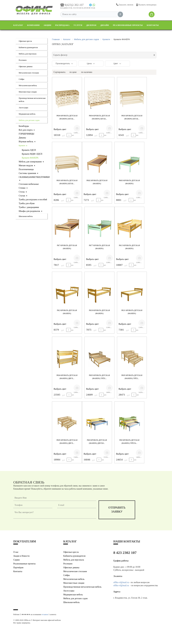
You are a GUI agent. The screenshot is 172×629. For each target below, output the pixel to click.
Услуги (77, 25)
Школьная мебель (26, 216)
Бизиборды (24, 126)
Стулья (23, 196)
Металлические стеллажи (29, 73)
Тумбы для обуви (26, 203)
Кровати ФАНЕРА (30, 158)
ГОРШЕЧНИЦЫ (26, 134)
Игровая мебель (27, 141)
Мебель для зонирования (31, 161)
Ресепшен (22, 60)
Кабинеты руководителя (28, 47)
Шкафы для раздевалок (30, 211)
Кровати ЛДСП (29, 150)
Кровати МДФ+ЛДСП (32, 154)
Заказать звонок (124, 4)
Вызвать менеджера (146, 5)
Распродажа (62, 25)
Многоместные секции (28, 92)
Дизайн (104, 25)
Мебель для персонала (27, 54)
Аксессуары (23, 108)
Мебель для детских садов (29, 120)
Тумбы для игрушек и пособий (33, 199)
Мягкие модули (27, 165)
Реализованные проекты (128, 25)
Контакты (153, 25)
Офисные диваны (25, 66)
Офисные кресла (25, 41)
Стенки (23, 188)
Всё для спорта (26, 130)
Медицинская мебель (27, 114)
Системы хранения (28, 173)
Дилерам (91, 25)
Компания (33, 25)
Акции (47, 25)
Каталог (18, 25)
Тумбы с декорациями (29, 207)
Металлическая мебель (28, 85)
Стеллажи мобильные (29, 184)
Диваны (22, 138)
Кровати (23, 145)
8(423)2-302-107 (72, 5)
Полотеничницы (26, 169)
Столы (22, 192)
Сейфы (21, 79)
